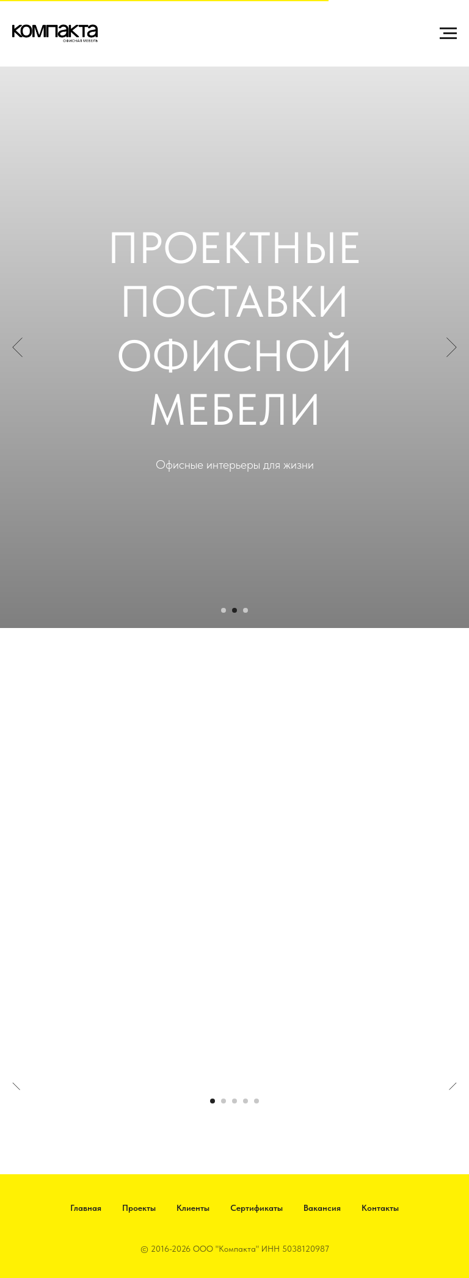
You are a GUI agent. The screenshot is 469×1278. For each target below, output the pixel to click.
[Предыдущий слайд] (17, 347)
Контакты (380, 1208)
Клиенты (192, 1208)
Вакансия (322, 1208)
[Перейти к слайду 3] (245, 610)
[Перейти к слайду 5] (256, 1101)
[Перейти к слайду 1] (223, 610)
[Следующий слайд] (451, 347)
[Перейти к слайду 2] (234, 610)
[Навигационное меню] (448, 33)
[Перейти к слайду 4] (245, 1101)
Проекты (139, 1208)
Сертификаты (256, 1208)
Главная (85, 1208)
